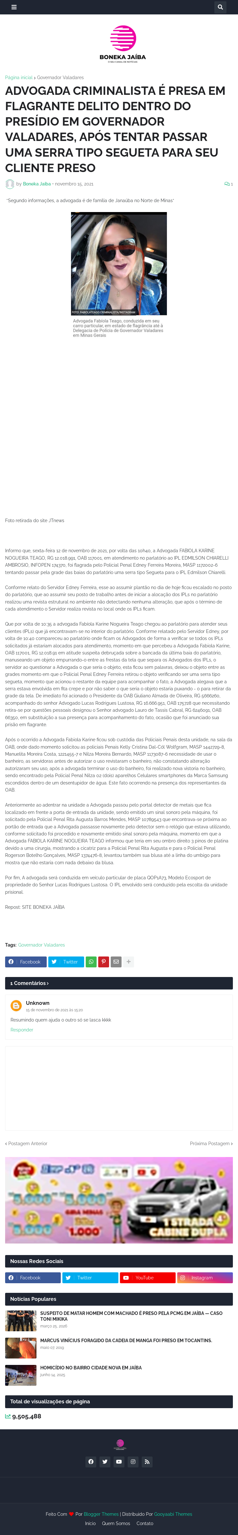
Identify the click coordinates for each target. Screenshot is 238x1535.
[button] (14, 7)
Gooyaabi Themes (173, 1514)
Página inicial (19, 77)
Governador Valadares (60, 77)
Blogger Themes (101, 1514)
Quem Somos (116, 1523)
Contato (145, 1523)
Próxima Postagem (210, 1143)
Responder (22, 1029)
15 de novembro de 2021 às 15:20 (54, 1010)
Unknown (38, 1003)
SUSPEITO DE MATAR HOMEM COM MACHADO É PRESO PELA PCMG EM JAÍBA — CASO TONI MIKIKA (131, 1316)
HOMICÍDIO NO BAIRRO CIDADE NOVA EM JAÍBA (91, 1367)
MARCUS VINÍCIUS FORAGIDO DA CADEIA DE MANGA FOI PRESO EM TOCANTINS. (126, 1340)
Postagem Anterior (27, 1143)
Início (90, 1523)
